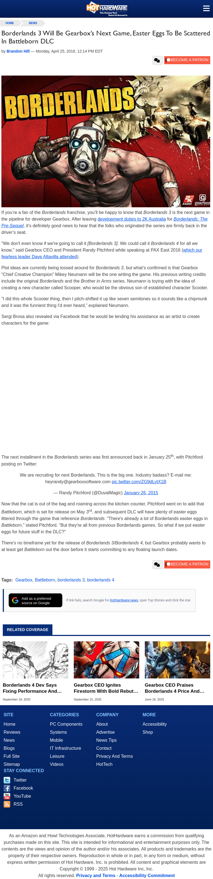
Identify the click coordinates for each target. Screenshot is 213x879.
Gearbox (23, 580)
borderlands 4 (100, 580)
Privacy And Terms (114, 756)
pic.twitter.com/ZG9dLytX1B (139, 481)
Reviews (12, 732)
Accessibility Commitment (147, 875)
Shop (148, 732)
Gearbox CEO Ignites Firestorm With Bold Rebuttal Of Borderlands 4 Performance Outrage (106, 688)
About (102, 724)
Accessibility (155, 724)
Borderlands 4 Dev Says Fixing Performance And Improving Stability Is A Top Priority (33, 688)
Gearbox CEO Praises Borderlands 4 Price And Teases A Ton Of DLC (172, 688)
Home (10, 724)
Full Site (12, 756)
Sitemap (12, 764)
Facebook (23, 788)
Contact (103, 748)
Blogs (9, 748)
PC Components (66, 724)
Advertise (105, 732)
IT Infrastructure (65, 748)
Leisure (57, 756)
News (33, 23)
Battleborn (45, 580)
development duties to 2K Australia (132, 219)
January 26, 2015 (141, 492)
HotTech (104, 764)
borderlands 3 (71, 580)
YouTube (22, 796)
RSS (18, 804)
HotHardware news (124, 600)
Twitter (20, 780)
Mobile (56, 740)
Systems (58, 732)
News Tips (106, 740)
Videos (57, 764)
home (10, 23)
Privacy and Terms (95, 875)
